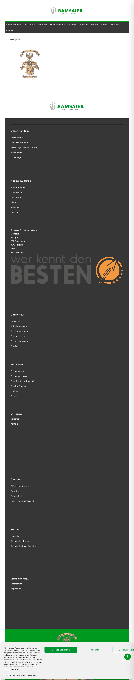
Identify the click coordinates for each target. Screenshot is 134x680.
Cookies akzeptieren (61, 650)
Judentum (15, 207)
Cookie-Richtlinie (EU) (20, 578)
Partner (14, 396)
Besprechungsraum (19, 341)
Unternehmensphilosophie (23, 501)
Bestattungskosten (19, 376)
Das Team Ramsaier (19, 142)
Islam (13, 202)
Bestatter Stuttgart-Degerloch (24, 546)
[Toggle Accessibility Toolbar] (127, 656)
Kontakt (14, 423)
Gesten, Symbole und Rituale (24, 147)
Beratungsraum (18, 336)
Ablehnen (95, 650)
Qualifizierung (17, 413)
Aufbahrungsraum (19, 326)
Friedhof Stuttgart (19, 386)
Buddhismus (16, 192)
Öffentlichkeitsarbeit (20, 486)
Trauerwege (16, 157)
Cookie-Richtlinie (10, 675)
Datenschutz (21, 675)
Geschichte (16, 491)
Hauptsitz (15, 536)
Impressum (32, 675)
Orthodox (15, 212)
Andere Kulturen (18, 187)
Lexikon (14, 391)
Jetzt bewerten (17, 252)
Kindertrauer (16, 152)
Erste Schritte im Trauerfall (22, 381)
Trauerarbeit (16, 496)
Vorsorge (15, 418)
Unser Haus (16, 321)
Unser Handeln (17, 137)
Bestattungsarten (18, 371)
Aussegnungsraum (19, 331)
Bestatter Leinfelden (20, 541)
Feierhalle (15, 346)
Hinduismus (16, 197)
